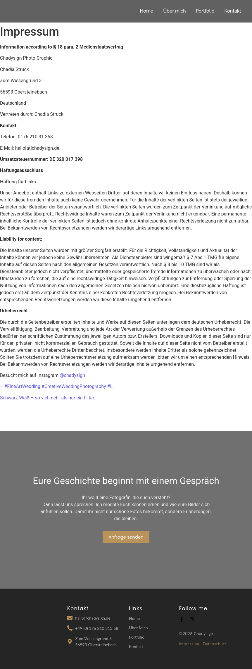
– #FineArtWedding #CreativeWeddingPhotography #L (57, 386)
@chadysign (72, 375)
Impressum (189, 643)
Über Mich (138, 627)
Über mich (174, 11)
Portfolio (205, 11)
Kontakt (232, 11)
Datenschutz (214, 643)
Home (146, 11)
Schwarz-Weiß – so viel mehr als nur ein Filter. (48, 398)
